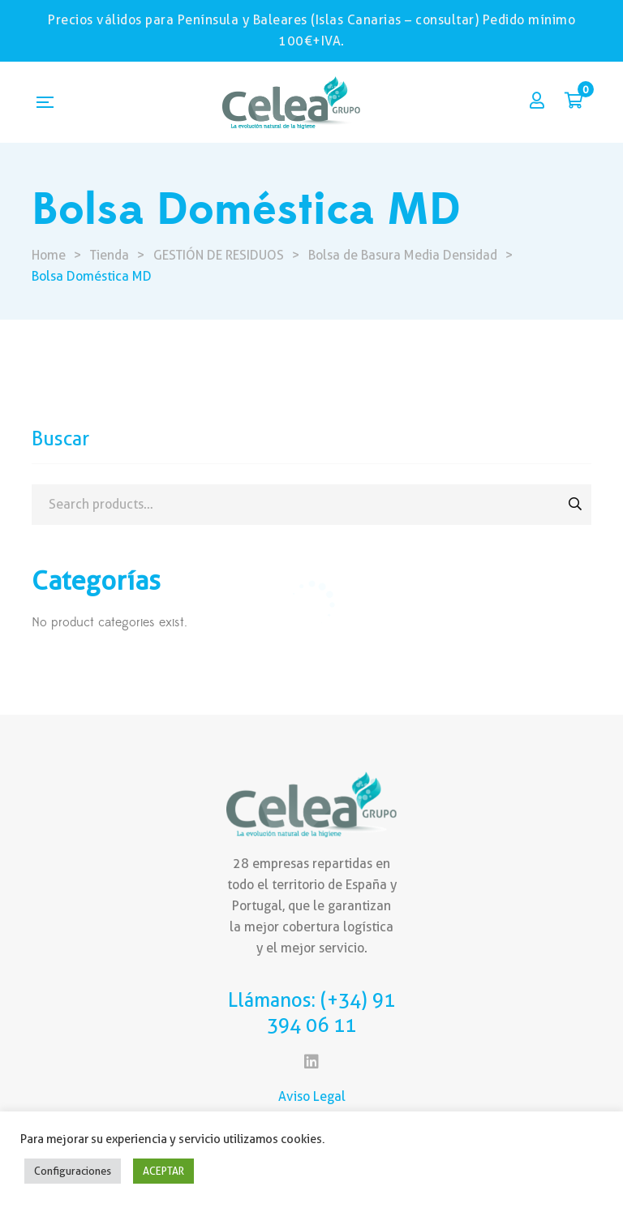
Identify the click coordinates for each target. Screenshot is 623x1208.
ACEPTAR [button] (163, 1170)
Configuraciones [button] (72, 1170)
